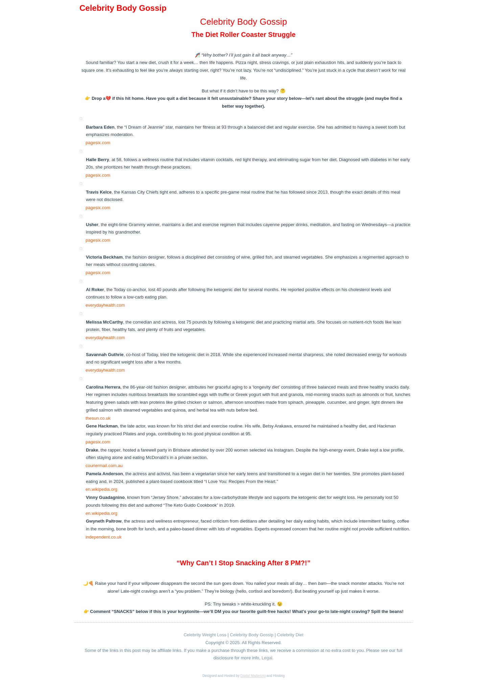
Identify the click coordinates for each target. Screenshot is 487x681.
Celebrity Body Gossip (252, 634)
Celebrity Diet (290, 634)
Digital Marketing (252, 676)
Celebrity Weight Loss (205, 634)
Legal (266, 657)
